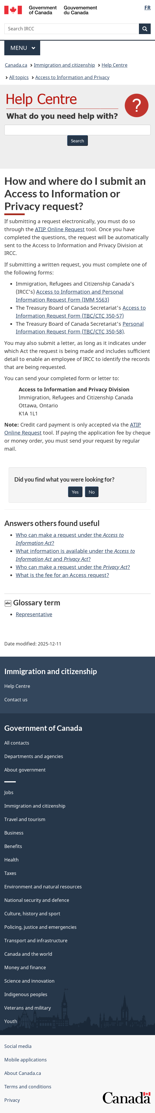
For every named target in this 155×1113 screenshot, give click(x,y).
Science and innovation (29, 981)
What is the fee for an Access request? (62, 575)
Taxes (10, 873)
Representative (34, 614)
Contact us (16, 699)
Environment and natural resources (43, 887)
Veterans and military (27, 1008)
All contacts (16, 743)
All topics (19, 77)
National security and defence (36, 900)
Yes (75, 491)
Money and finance (25, 967)
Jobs (8, 792)
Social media (18, 1046)
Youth (10, 1021)
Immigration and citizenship (64, 65)
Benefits (13, 846)
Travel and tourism (24, 819)
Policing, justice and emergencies (40, 927)
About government (25, 770)
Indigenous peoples (25, 994)
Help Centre (114, 65)
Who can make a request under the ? (73, 567)
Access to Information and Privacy (72, 77)
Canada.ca (16, 65)
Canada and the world (28, 954)
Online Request (60, 229)
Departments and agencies (33, 756)
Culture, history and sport (32, 913)
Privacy (12, 1100)
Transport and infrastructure (35, 940)
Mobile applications (25, 1060)
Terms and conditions (27, 1086)
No (92, 491)
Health (11, 860)
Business (14, 833)
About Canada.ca (22, 1073)
